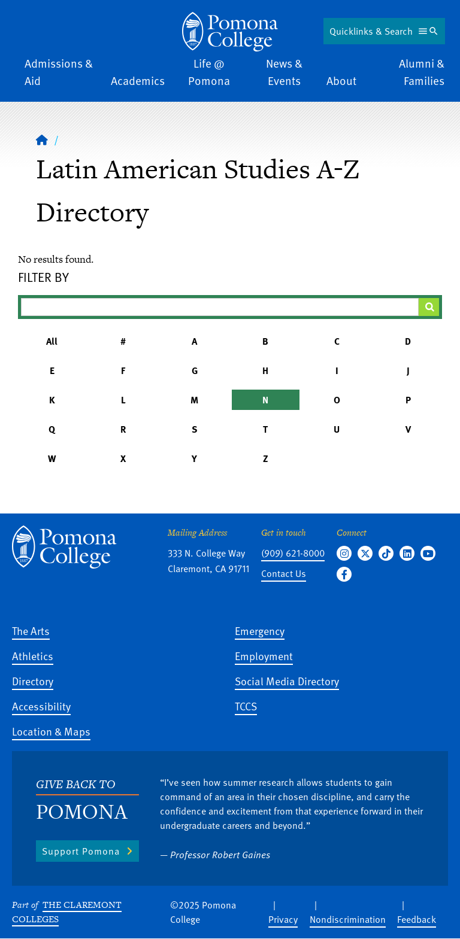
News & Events (284, 71)
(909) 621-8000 (293, 553)
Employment (264, 656)
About (341, 80)
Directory (32, 681)
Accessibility (41, 706)
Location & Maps (51, 731)
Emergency (260, 630)
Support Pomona (81, 851)
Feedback (416, 919)
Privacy (283, 919)
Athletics (32, 656)
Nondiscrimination (348, 919)
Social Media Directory (287, 681)
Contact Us (283, 573)
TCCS (246, 706)
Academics (138, 80)
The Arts (31, 630)
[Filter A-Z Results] (220, 307)
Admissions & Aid (59, 71)
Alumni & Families (421, 71)
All (52, 341)
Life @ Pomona (209, 71)
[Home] (42, 139)
